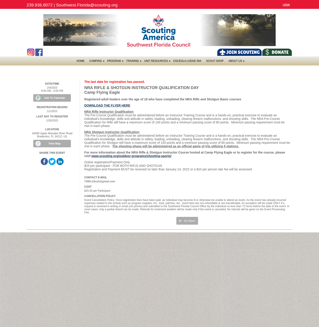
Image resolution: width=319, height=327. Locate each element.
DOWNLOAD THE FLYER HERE (107, 105)
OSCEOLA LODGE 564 (187, 60)
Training (133, 62)
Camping (96, 62)
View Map (54, 143)
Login (286, 4)
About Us (236, 62)
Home (81, 60)
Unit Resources (157, 62)
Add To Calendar (54, 97)
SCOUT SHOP (215, 60)
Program (115, 62)
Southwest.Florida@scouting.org (87, 5)
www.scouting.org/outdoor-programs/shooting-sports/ (131, 156)
